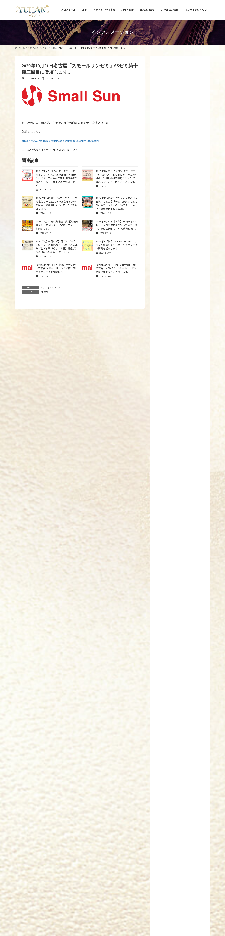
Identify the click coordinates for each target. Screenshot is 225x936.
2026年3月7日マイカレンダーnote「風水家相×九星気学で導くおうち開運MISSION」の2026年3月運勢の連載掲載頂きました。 (188, 688)
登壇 (46, 292)
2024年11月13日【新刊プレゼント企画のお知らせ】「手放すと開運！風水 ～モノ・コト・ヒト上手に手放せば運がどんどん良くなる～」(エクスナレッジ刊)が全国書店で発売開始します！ (188, 191)
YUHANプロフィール (28, 874)
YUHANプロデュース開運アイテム (61, 874)
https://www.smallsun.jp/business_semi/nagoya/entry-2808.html (60, 140)
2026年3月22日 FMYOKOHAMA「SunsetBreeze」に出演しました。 (188, 584)
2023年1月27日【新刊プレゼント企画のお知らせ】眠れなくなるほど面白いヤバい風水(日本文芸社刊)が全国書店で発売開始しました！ (188, 387)
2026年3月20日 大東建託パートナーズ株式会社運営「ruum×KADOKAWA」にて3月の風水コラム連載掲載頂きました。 (188, 608)
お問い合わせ (154, 874)
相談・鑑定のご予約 (131, 874)
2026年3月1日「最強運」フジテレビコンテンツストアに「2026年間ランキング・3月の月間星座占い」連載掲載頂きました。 (188, 741)
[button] (112, 849)
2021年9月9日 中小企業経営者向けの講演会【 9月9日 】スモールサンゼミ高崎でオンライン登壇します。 (116, 268)
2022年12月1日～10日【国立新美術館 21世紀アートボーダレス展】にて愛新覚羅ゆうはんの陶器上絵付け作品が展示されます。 (188, 437)
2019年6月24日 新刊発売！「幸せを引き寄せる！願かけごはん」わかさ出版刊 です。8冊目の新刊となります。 (188, 486)
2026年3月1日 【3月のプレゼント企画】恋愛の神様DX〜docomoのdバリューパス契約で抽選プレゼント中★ (188, 715)
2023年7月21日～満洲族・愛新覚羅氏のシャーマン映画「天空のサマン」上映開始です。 (57, 225)
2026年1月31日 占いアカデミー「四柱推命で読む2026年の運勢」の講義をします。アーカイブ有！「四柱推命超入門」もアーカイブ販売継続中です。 (56, 178)
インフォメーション (50, 287)
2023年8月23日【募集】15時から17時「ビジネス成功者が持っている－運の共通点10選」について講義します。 (117, 225)
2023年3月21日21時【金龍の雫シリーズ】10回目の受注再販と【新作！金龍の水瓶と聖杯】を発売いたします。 (187, 361)
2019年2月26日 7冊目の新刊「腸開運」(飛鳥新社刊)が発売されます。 (188, 510)
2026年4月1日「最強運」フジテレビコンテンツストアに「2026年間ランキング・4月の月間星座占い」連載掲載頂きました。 (188, 559)
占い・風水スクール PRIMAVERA (99, 874)
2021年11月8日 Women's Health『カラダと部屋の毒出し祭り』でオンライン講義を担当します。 (116, 245)
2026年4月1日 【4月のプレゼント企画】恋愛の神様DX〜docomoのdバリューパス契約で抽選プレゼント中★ (188, 533)
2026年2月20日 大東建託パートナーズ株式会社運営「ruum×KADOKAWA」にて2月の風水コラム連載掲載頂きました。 (188, 768)
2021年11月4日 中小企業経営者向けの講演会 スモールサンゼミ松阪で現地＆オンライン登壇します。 (56, 268)
